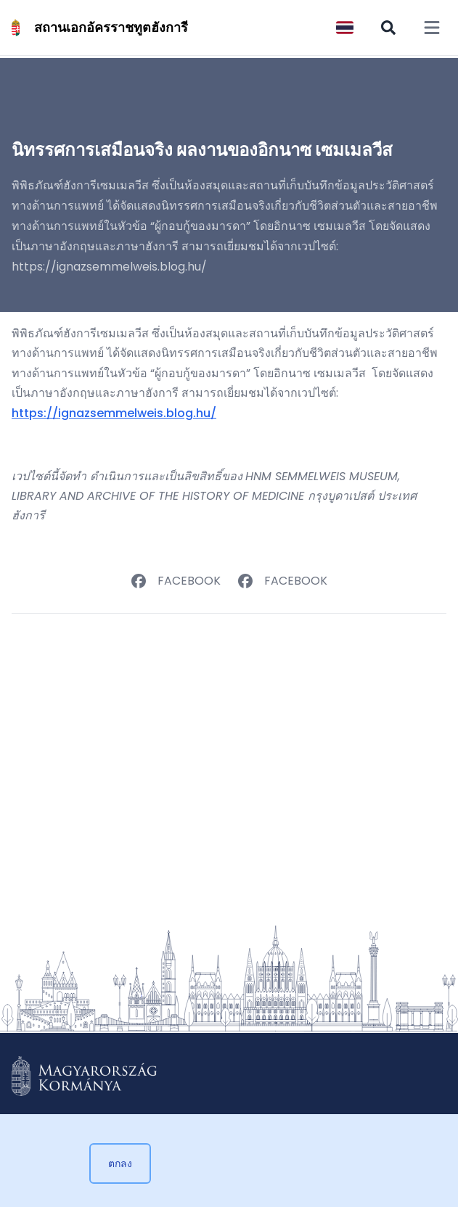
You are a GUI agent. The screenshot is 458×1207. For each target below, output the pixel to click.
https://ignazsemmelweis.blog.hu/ (114, 413)
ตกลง (120, 1163)
